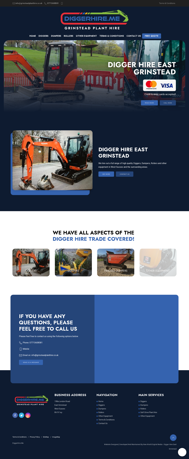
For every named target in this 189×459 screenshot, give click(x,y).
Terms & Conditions (167, 3)
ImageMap (56, 437)
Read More (149, 103)
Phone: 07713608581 (31, 342)
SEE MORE (106, 174)
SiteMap (46, 437)
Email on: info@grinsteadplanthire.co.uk (38, 355)
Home (32, 35)
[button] (182, 452)
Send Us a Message (31, 362)
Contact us (134, 35)
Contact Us (102, 423)
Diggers (43, 35)
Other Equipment (86, 35)
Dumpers (56, 35)
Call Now (168, 103)
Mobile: (24, 349)
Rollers (68, 35)
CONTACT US (124, 174)
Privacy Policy (35, 437)
